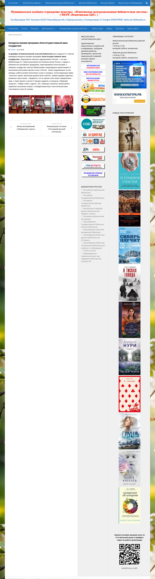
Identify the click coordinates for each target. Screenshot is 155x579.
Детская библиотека (88, 3)
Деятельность (48, 29)
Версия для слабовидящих (130, 3)
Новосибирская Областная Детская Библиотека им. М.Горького (93, 237)
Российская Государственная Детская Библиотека (91, 203)
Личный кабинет (107, 3)
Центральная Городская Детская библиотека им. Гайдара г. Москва (91, 211)
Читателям (13, 29)
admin (13, 50)
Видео (109, 29)
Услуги (24, 29)
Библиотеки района (31, 3)
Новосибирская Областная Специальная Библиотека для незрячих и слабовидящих (93, 245)
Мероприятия (15, 35)
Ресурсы (34, 29)
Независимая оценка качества (73, 29)
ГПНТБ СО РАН (89, 251)
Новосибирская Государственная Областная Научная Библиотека (92, 224)
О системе (13, 3)
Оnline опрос (97, 29)
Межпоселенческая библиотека (59, 3)
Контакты (120, 29)
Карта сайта (132, 29)
